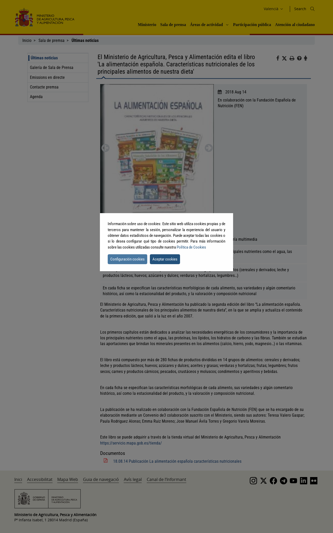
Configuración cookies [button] (127, 259)
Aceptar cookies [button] (164, 259)
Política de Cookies (191, 247)
